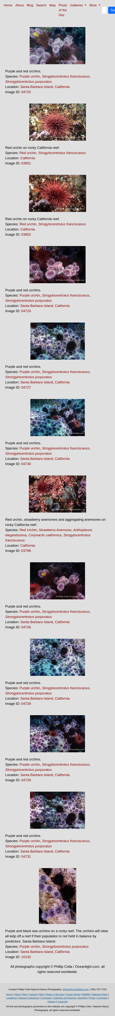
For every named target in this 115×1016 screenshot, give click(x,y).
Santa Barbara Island (36, 87)
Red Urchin (28, 530)
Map (52, 5)
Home (8, 5)
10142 (26, 957)
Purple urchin (30, 76)
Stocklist (82, 998)
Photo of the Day (63, 10)
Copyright (62, 1001)
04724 (26, 311)
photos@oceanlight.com (76, 989)
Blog (30, 5)
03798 (26, 551)
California (62, 87)
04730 (26, 464)
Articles (51, 1001)
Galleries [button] (77, 5)
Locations (11, 998)
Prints (92, 998)
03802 (26, 234)
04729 (26, 780)
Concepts (46, 998)
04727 (26, 387)
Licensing (102, 998)
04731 (26, 856)
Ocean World (73, 994)
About (19, 5)
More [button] (93, 5)
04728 (26, 704)
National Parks (100, 994)
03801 (26, 163)
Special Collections (29, 998)
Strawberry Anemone (55, 530)
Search (41, 5)
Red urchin (28, 153)
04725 (26, 92)
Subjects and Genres (64, 998)
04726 (26, 627)
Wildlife (86, 994)
